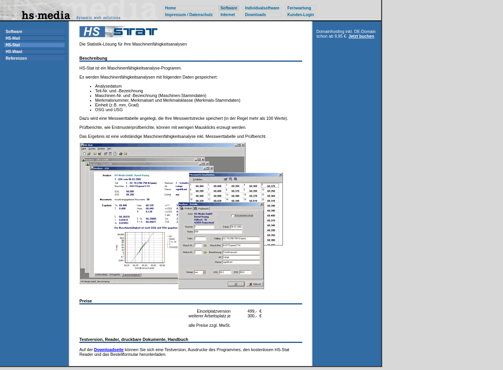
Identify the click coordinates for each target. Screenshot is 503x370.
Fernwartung (299, 8)
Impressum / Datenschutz (189, 15)
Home (170, 8)
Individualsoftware (262, 8)
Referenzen (16, 58)
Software (14, 31)
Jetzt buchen (361, 36)
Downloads (255, 15)
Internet (227, 15)
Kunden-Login (300, 15)
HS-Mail (13, 38)
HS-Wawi (14, 51)
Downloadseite (108, 349)
